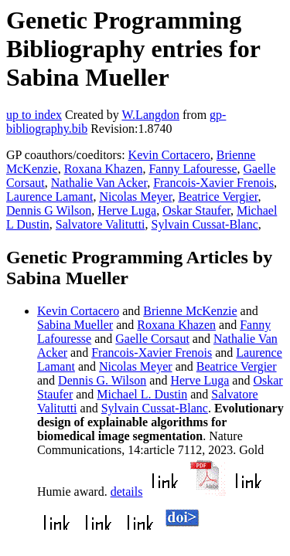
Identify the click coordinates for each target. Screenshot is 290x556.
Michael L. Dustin (142, 394)
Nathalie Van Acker (99, 182)
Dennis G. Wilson (102, 380)
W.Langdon (150, 114)
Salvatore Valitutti (100, 224)
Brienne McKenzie (190, 310)
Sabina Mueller (75, 324)
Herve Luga (126, 210)
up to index (34, 114)
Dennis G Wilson (48, 210)
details (127, 491)
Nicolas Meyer (135, 196)
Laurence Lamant (49, 196)
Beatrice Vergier (218, 196)
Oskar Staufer (196, 210)
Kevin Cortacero (169, 154)
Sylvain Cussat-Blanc (205, 224)
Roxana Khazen (103, 168)
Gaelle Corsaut (152, 338)
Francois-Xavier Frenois (213, 182)
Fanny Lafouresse (192, 168)
